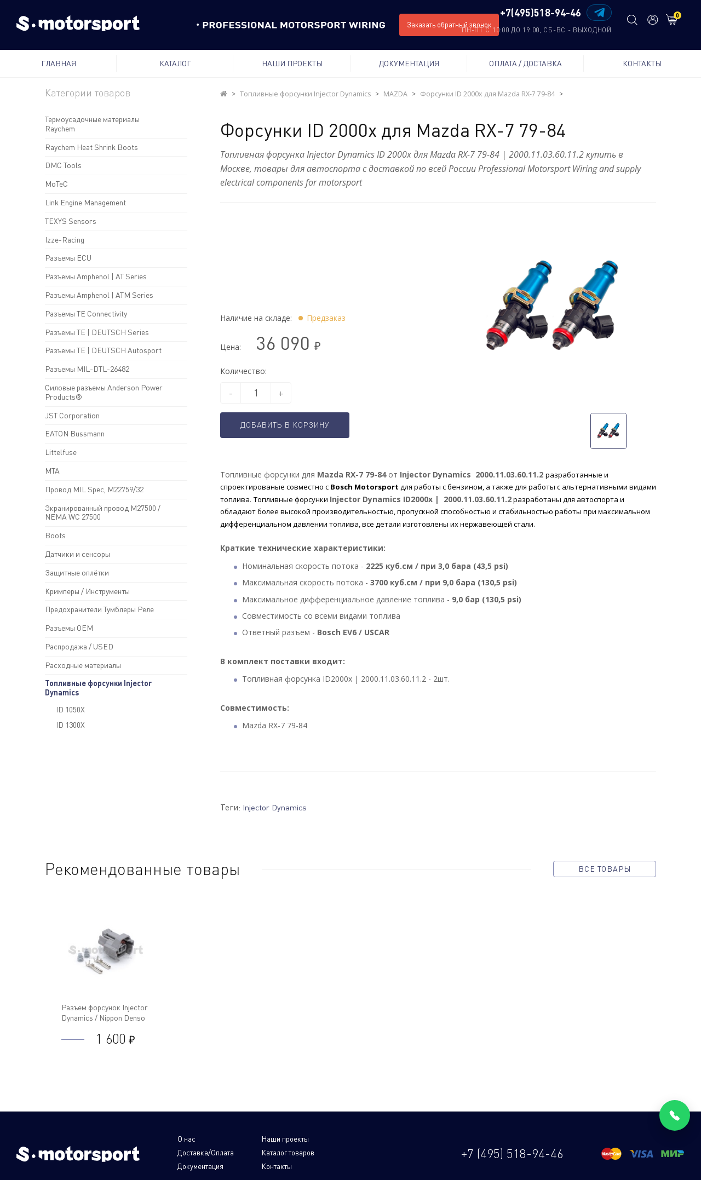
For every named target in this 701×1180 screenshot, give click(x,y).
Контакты (642, 63)
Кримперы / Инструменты (87, 591)
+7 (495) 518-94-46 (512, 1145)
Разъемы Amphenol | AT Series (96, 276)
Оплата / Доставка (525, 63)
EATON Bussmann (75, 433)
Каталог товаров (205, 1151)
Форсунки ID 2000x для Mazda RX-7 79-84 (482, 94)
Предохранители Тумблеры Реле (99, 609)
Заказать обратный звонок (449, 24)
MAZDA (392, 94)
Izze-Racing (64, 239)
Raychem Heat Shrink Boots (91, 147)
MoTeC (56, 183)
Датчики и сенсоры (77, 554)
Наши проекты (292, 63)
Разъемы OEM (69, 627)
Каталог (175, 63)
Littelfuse (61, 452)
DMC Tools (63, 165)
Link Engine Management (85, 202)
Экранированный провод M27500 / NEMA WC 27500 (102, 512)
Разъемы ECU (68, 257)
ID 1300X (70, 724)
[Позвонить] (674, 1115)
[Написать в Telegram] (595, 12)
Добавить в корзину (292, 425)
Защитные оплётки (77, 572)
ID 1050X (70, 709)
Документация (408, 63)
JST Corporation (72, 415)
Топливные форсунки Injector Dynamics (98, 687)
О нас (186, 1139)
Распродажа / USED (79, 646)
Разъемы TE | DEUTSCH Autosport (103, 350)
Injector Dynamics (278, 806)
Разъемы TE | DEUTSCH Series (97, 332)
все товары (604, 868)
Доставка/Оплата (345, 1139)
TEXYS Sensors (70, 221)
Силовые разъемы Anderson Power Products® (104, 392)
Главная (58, 63)
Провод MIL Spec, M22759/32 (94, 489)
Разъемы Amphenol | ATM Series (99, 295)
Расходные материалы (83, 665)
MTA (52, 470)
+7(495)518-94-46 (537, 13)
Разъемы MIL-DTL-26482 (87, 368)
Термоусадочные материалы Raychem (92, 123)
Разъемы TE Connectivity (86, 313)
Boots (55, 535)
